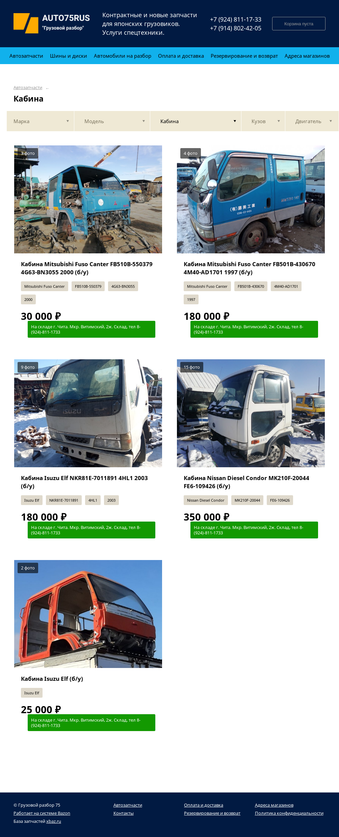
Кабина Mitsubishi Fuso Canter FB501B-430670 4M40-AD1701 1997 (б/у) (249, 268)
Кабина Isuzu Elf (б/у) (52, 678)
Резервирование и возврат (212, 813)
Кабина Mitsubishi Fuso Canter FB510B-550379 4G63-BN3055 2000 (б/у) (87, 268)
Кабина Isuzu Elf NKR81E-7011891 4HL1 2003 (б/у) (84, 482)
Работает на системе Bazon (42, 813)
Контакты (123, 813)
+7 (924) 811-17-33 (235, 19)
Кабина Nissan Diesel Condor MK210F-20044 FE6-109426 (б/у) (246, 482)
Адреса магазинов (274, 805)
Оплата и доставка (203, 805)
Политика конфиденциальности (289, 813)
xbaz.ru (53, 821)
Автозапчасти (28, 87)
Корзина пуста (298, 23)
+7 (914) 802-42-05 (235, 28)
